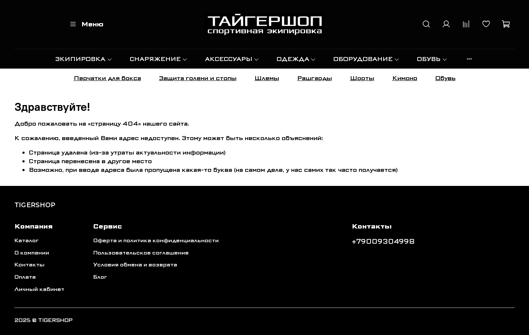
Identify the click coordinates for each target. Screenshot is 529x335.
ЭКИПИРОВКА (83, 59)
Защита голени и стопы (197, 78)
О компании (31, 253)
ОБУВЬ (432, 59)
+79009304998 (383, 241)
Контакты (29, 265)
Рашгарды (314, 78)
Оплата (25, 277)
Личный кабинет (39, 289)
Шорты (362, 78)
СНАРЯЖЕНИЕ (159, 59)
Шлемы (267, 78)
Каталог (26, 240)
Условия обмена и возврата (135, 265)
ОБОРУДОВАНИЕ (366, 59)
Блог (100, 277)
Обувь (445, 78)
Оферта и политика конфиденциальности (156, 240)
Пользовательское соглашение (141, 253)
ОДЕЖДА (296, 59)
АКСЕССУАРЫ (232, 59)
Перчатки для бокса (107, 78)
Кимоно (404, 78)
